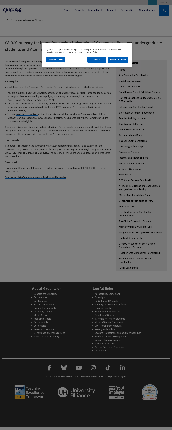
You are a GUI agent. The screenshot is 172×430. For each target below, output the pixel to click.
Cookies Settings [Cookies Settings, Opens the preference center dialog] (55, 60)
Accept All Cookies (118, 60)
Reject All (97, 60)
